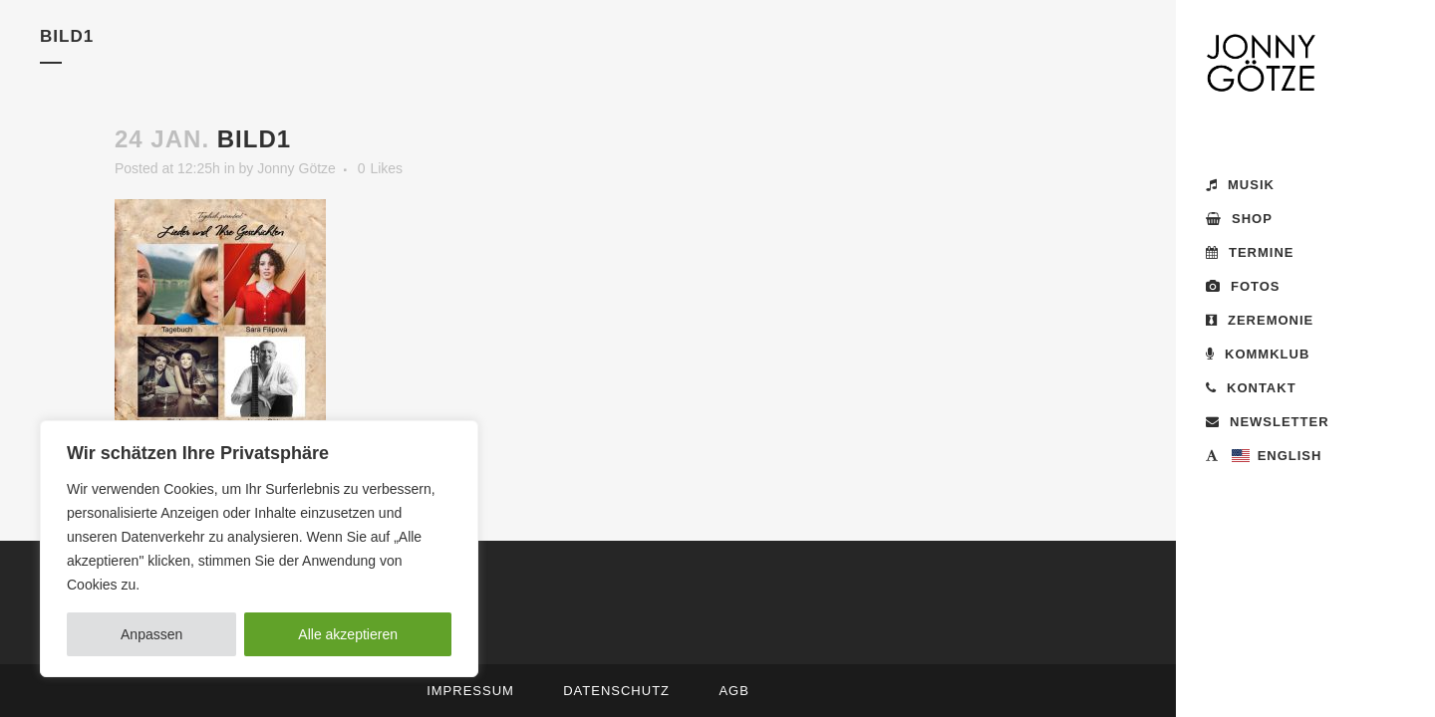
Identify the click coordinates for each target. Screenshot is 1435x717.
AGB (733, 690)
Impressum (470, 690)
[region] (259, 548)
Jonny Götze (296, 168)
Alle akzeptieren (348, 634)
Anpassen (151, 634)
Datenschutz (616, 690)
